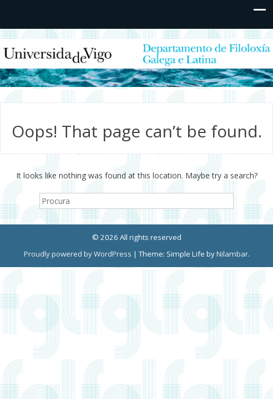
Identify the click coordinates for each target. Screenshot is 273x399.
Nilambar (232, 254)
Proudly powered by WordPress (78, 254)
